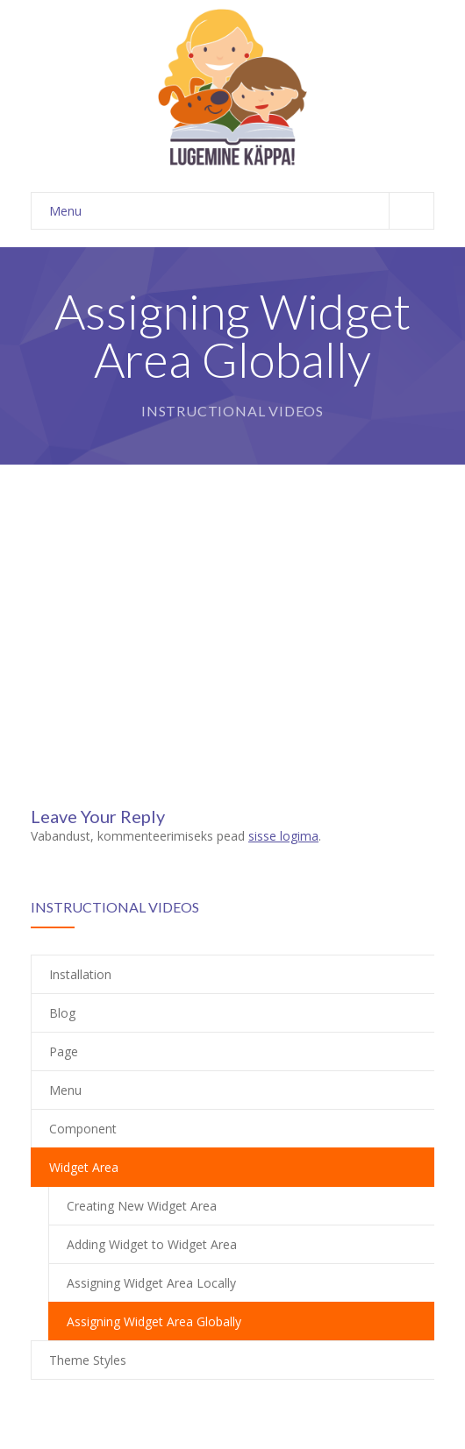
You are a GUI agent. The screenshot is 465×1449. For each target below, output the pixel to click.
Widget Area (83, 1167)
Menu (241, 211)
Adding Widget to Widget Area (152, 1244)
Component (83, 1128)
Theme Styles (87, 1360)
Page (63, 1051)
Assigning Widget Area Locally (151, 1283)
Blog (62, 1013)
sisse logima (283, 835)
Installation (80, 974)
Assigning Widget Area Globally (154, 1321)
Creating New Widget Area (142, 1205)
